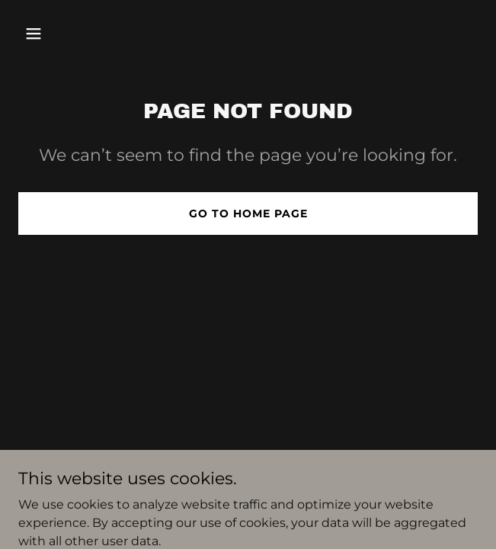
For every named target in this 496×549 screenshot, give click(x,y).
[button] (52, 33)
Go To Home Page (248, 213)
